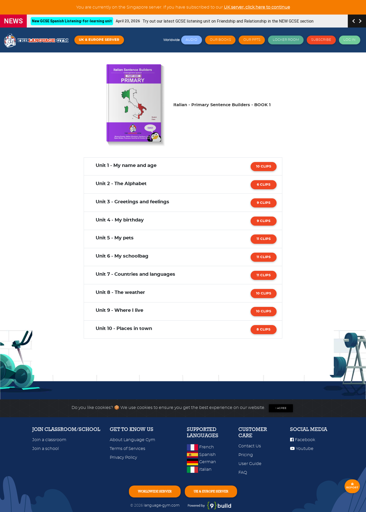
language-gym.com (162, 505)
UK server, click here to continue (257, 7)
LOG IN (349, 40)
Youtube (301, 449)
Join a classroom (49, 440)
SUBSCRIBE (321, 40)
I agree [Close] (281, 408)
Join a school (45, 449)
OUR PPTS (251, 40)
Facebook (302, 440)
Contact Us (249, 446)
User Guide (250, 464)
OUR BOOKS (220, 40)
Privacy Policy (123, 457)
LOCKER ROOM (286, 40)
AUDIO (191, 40)
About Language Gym (132, 440)
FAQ (242, 472)
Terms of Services (127, 449)
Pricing (245, 455)
